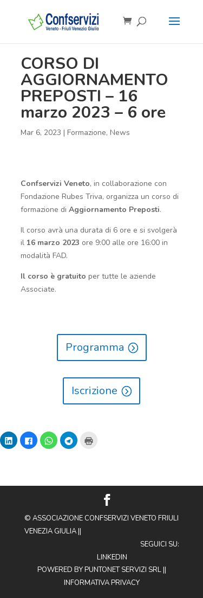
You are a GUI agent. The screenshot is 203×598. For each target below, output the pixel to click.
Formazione (86, 132)
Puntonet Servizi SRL (122, 570)
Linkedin (112, 557)
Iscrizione (94, 390)
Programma (95, 347)
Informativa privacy (102, 583)
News (120, 132)
